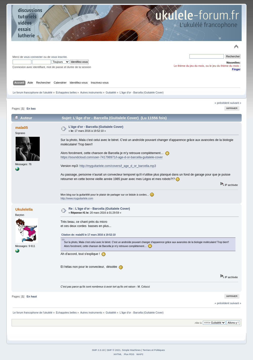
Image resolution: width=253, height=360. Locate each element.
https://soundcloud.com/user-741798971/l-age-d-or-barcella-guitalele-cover (112, 157)
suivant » (235, 102)
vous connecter (33, 56)
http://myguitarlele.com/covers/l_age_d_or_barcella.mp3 (118, 166)
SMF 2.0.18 (98, 350)
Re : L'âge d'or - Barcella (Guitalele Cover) (99, 208)
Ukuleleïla (24, 209)
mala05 (21, 127)
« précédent (222, 102)
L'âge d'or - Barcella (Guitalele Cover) (96, 127)
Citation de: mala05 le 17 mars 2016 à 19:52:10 (88, 234)
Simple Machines (131, 350)
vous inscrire (59, 56)
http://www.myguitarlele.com (77, 198)
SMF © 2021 (114, 350)
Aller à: (198, 322)
